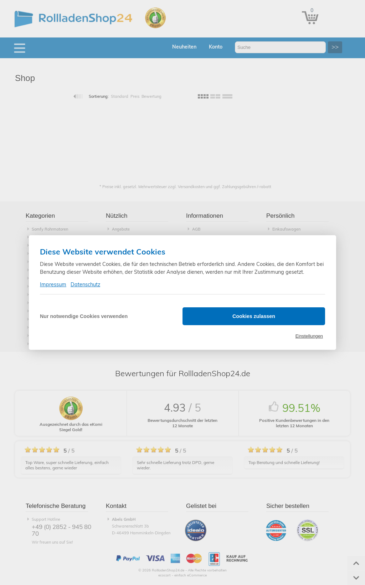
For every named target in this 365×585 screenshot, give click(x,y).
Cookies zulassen (253, 316)
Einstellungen (309, 336)
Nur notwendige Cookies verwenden (84, 316)
